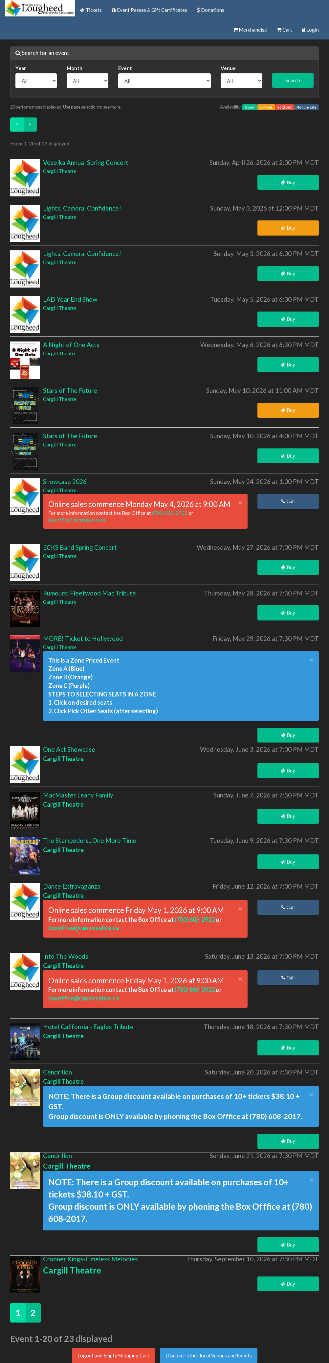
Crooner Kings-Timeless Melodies (90, 1259)
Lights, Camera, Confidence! (82, 208)
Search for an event (42, 52)
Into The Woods (65, 956)
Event (125, 68)
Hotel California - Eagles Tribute (88, 1026)
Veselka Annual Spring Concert (85, 162)
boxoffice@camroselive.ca (77, 520)
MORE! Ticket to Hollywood (83, 638)
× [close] (240, 503)
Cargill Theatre (60, 171)
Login (310, 30)
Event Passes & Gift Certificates (149, 10)
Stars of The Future (70, 390)
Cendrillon (57, 1072)
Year (20, 68)
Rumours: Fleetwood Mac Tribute (89, 593)
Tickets (91, 10)
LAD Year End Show (70, 299)
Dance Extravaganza (71, 886)
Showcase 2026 (65, 481)
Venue (228, 68)
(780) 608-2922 (170, 513)
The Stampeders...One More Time (89, 840)
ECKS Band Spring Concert (80, 547)
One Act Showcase (69, 749)
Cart (284, 30)
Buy (288, 182)
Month (74, 68)
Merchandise (250, 30)
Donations (210, 10)
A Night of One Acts (71, 344)
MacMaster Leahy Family (78, 795)
